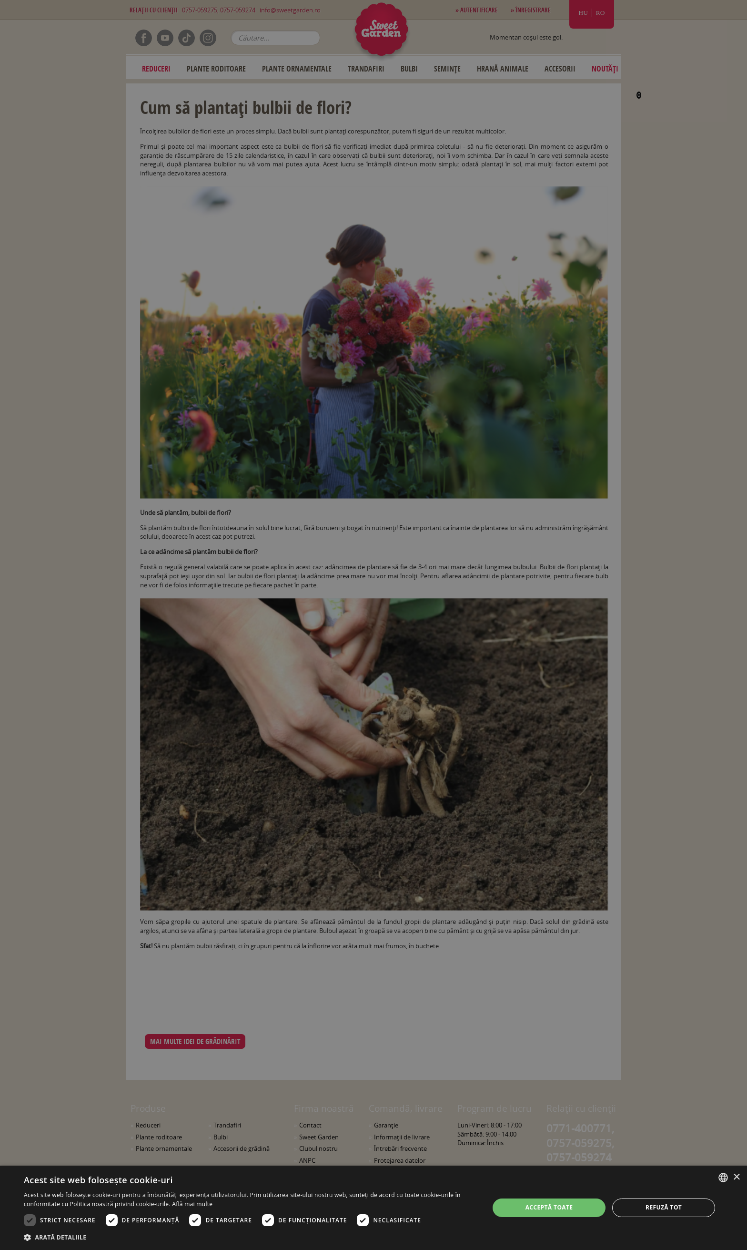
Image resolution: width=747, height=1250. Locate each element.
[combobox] (723, 1177)
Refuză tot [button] (664, 1207)
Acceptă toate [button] (549, 1207)
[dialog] (373, 1208)
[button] (249, 1237)
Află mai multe (192, 1204)
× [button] (736, 1177)
